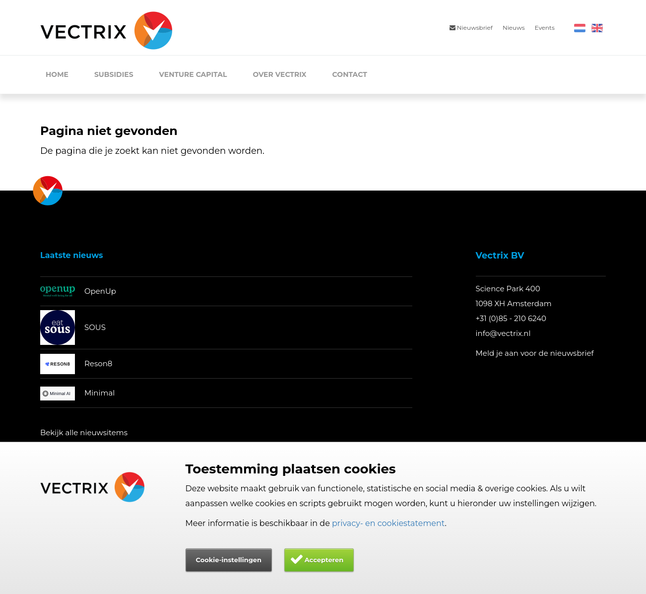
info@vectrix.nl (503, 333)
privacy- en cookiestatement (388, 523)
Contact (349, 74)
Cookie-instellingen (228, 560)
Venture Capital (193, 74)
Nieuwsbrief (471, 27)
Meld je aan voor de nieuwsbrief (535, 353)
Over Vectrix (279, 74)
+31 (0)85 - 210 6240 (511, 318)
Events (545, 27)
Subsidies (113, 74)
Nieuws (514, 27)
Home (57, 74)
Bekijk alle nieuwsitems (84, 432)
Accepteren (324, 560)
